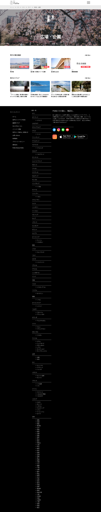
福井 (37, 437)
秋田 (37, 431)
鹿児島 (38, 425)
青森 (37, 456)
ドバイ (38, 134)
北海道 (38, 496)
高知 (37, 429)
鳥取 (37, 423)
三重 (37, 502)
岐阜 (37, 448)
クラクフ (38, 120)
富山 (37, 439)
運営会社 (15, 144)
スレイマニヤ (39, 252)
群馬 (37, 490)
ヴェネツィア (39, 408)
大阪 (37, 494)
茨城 (37, 484)
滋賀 (37, 452)
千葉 (37, 467)
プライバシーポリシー (19, 141)
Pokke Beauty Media (18, 148)
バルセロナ (39, 396)
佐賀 (37, 422)
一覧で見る (87, 55)
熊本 (37, 441)
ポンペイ (38, 404)
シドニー (38, 306)
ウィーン (38, 240)
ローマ (38, 413)
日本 (23, 7)
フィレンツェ (39, 411)
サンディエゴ (39, 349)
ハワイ (38, 347)
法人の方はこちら (17, 126)
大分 (37, 463)
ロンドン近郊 (39, 375)
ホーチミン (39, 293)
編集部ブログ (16, 123)
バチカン (38, 406)
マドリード (39, 392)
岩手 (37, 450)
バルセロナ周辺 (40, 394)
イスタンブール (40, 287)
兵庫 (37, 469)
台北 (37, 359)
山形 (37, 444)
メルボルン (39, 242)
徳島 (37, 420)
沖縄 (37, 462)
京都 (37, 498)
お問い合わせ (16, 135)
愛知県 (38, 488)
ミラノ (38, 410)
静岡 (37, 475)
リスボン (38, 335)
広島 (37, 479)
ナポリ (38, 402)
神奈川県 (38, 492)
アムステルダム (40, 320)
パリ (37, 385)
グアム (38, 341)
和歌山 (38, 443)
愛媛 (37, 465)
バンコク (38, 369)
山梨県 (38, 500)
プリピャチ (39, 148)
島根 (37, 505)
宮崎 (37, 433)
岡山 (37, 473)
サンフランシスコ (41, 351)
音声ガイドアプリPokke (19, 119)
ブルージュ (39, 312)
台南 (37, 357)
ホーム (12, 7)
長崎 (37, 503)
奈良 (37, 481)
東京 (37, 507)
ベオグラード (39, 154)
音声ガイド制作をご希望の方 (20, 132)
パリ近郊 (38, 384)
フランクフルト (40, 329)
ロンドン (38, 377)
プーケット (39, 367)
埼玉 (37, 446)
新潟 (37, 483)
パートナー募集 (17, 129)
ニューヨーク (39, 343)
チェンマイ (39, 365)
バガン (38, 196)
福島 (37, 435)
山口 (37, 427)
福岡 (37, 460)
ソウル (38, 299)
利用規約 (15, 138)
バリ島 (38, 186)
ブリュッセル (39, 314)
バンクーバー (39, 262)
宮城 (37, 454)
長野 (37, 486)
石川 (37, 477)
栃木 (37, 471)
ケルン (38, 327)
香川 (29, 7)
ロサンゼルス (39, 345)
